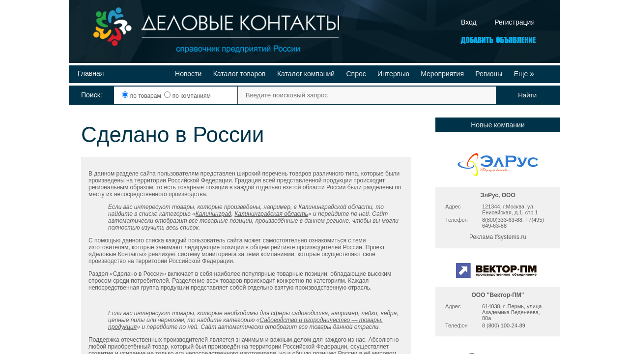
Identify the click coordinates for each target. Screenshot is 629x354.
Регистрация (514, 22)
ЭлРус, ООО (497, 195)
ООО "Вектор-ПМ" (497, 295)
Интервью (393, 74)
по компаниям (187, 95)
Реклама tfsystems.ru (497, 237)
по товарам (142, 95)
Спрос (356, 74)
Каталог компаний (306, 74)
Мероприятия (442, 74)
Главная (91, 73)
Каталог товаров (239, 74)
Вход (469, 22)
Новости (188, 74)
